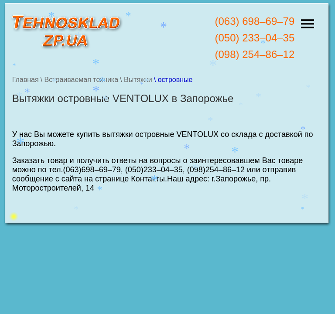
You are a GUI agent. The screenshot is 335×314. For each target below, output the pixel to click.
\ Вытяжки (136, 79)
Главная (25, 79)
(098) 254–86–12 (254, 54)
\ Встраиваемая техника (79, 79)
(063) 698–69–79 (254, 21)
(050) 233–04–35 (254, 38)
